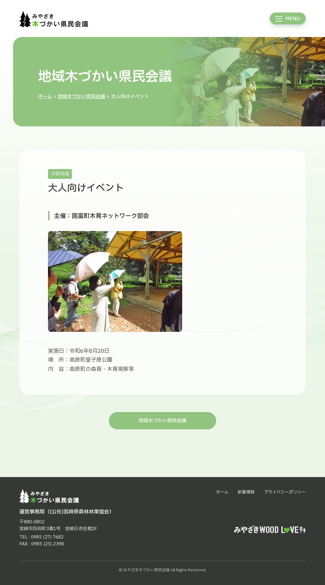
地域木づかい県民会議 (81, 96)
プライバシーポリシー (285, 492)
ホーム (45, 96)
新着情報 (246, 492)
